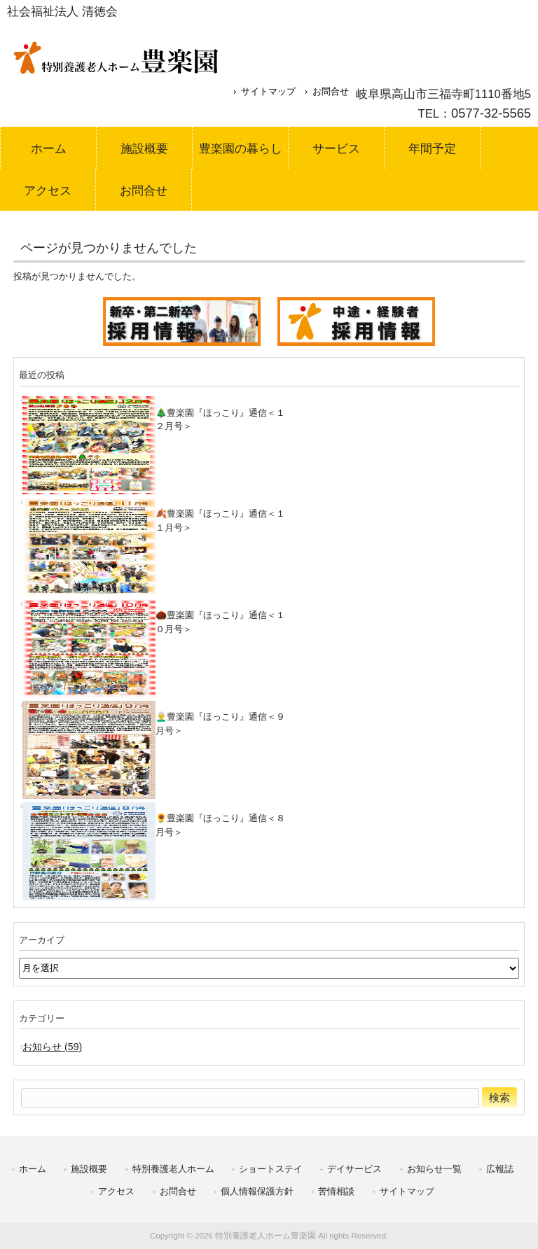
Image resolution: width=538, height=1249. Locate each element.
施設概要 (89, 1169)
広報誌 (499, 1169)
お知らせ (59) (52, 1046)
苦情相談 (336, 1191)
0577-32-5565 (491, 113)
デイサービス (354, 1169)
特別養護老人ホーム (173, 1169)
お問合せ (330, 92)
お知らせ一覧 (434, 1169)
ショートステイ (271, 1169)
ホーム (32, 1169)
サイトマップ (268, 92)
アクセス (116, 1191)
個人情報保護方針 (257, 1191)
